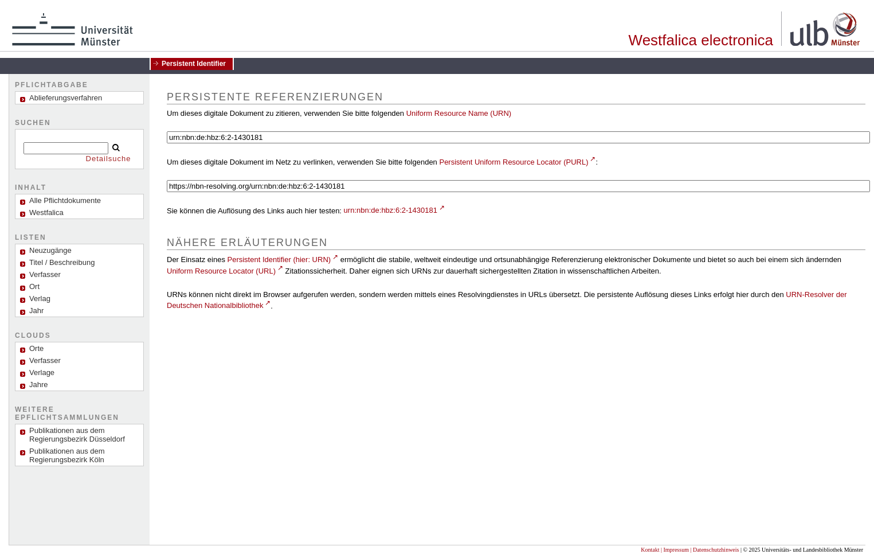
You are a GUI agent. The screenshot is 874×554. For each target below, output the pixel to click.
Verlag (39, 298)
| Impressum (675, 550)
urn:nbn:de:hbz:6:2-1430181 (390, 210)
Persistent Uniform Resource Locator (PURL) (513, 162)
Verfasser (45, 274)
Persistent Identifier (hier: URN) (279, 259)
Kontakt (650, 550)
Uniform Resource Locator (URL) (221, 271)
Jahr (36, 310)
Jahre (38, 384)
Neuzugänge (50, 250)
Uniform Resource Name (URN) (458, 113)
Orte (36, 348)
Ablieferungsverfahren (65, 97)
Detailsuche (108, 158)
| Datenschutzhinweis (714, 550)
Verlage (41, 372)
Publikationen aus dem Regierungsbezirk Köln (67, 455)
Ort (34, 286)
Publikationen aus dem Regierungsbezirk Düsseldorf (77, 434)
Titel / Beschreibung (62, 262)
